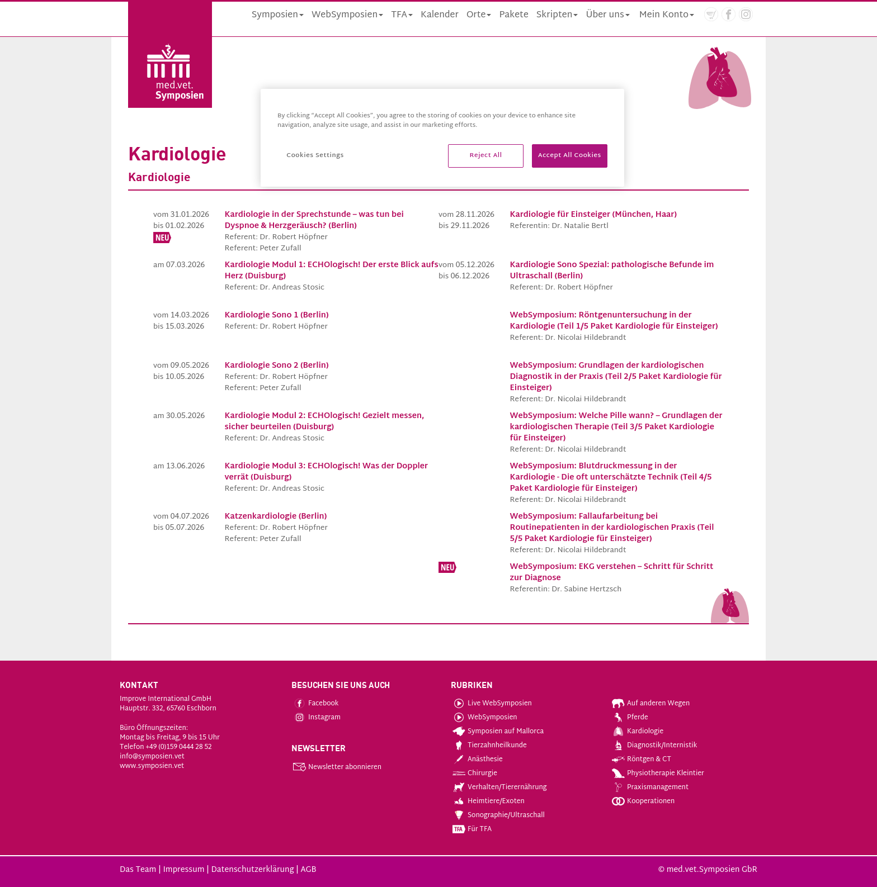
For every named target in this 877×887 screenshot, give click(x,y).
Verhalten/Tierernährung (499, 787)
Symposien (278, 15)
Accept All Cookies (569, 156)
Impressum (183, 870)
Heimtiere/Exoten (488, 801)
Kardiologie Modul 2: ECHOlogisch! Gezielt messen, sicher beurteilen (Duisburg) (325, 421)
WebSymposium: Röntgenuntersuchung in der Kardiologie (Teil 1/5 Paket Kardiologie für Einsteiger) (614, 321)
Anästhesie (477, 759)
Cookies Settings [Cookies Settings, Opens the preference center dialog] (314, 156)
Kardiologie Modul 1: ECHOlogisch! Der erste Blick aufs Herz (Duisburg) (331, 270)
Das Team (138, 870)
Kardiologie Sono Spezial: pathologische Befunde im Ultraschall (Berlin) (612, 270)
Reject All (486, 156)
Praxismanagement (650, 787)
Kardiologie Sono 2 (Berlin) (277, 366)
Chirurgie (474, 773)
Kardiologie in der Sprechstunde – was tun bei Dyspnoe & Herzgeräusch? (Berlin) (314, 220)
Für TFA (472, 829)
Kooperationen (643, 801)
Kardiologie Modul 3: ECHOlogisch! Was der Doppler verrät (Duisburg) (326, 472)
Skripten (557, 15)
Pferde (630, 718)
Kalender (440, 15)
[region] (442, 138)
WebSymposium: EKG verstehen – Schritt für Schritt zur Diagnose (612, 572)
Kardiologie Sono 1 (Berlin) (277, 315)
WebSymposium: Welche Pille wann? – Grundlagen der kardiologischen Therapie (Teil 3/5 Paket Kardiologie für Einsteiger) (616, 427)
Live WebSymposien (492, 704)
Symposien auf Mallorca (498, 731)
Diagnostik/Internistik (654, 745)
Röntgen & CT (641, 759)
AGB (308, 870)
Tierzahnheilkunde (489, 745)
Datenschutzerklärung (252, 870)
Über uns (607, 15)
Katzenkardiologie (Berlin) (276, 517)
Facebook (316, 704)
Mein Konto (666, 15)
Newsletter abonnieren (337, 767)
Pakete (513, 15)
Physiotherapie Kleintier (658, 773)
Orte (479, 15)
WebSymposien (347, 15)
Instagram (317, 718)
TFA (402, 15)
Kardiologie (637, 731)
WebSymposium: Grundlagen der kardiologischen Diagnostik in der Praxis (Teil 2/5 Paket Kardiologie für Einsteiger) (616, 377)
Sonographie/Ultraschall (498, 815)
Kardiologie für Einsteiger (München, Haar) (593, 215)
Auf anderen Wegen (651, 704)
